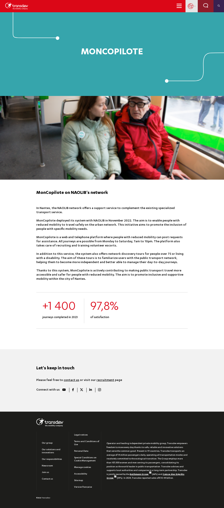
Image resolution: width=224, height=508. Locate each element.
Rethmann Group (140, 474)
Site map (78, 480)
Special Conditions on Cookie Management (85, 459)
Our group (47, 443)
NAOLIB (62, 208)
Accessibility (80, 474)
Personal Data (81, 451)
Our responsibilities (52, 459)
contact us (71, 380)
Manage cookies (82, 467)
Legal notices (81, 435)
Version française (83, 487)
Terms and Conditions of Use (86, 443)
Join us (45, 472)
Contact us (47, 479)
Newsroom (47, 466)
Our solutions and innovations (51, 451)
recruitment (105, 380)
